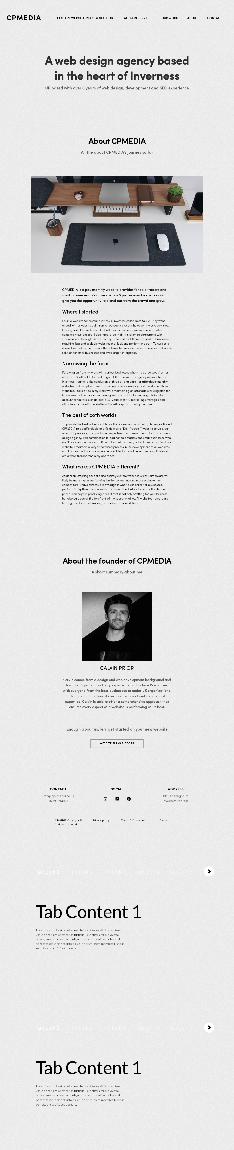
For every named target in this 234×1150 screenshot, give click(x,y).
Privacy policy (101, 820)
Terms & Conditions (133, 820)
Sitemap (165, 820)
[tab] (48, 871)
